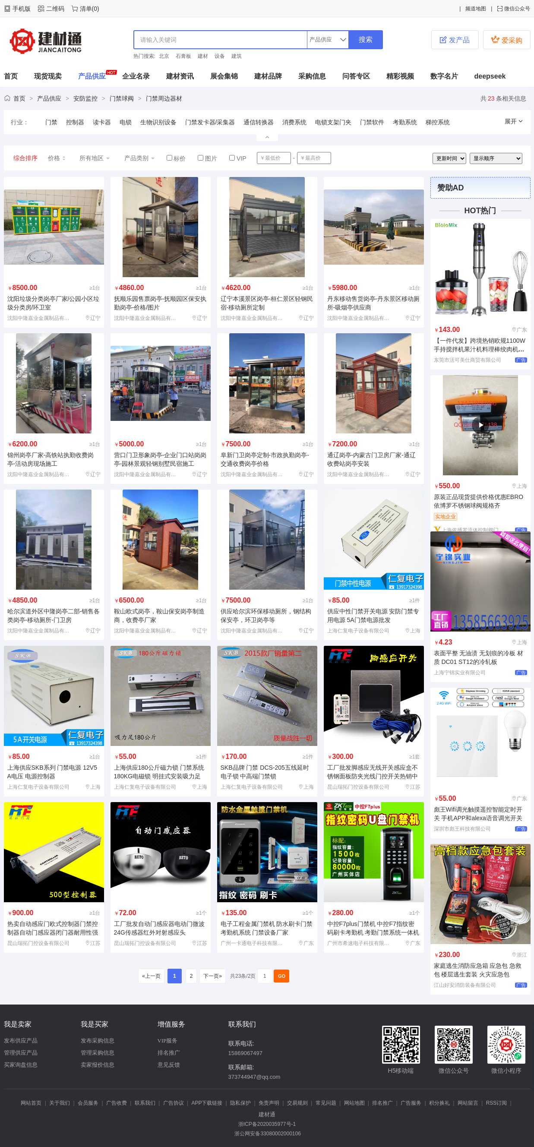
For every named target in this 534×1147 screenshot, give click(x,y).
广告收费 (116, 1103)
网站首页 (31, 1103)
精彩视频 (400, 76)
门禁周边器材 (164, 98)
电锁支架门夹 (333, 122)
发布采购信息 (97, 1040)
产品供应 (92, 76)
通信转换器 (258, 122)
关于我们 (59, 1103)
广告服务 (411, 1103)
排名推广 (169, 1052)
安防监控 (85, 98)
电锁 (126, 122)
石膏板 (183, 56)
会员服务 (88, 1103)
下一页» (212, 976)
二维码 (55, 8)
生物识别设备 (158, 122)
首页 (11, 76)
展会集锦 (224, 76)
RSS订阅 (496, 1103)
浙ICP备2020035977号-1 (267, 1124)
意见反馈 (169, 1065)
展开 (514, 121)
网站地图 (354, 1103)
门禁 (51, 122)
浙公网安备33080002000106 (267, 1134)
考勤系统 (405, 122)
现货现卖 (48, 76)
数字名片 (444, 76)
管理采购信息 (97, 1052)
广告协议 (173, 1103)
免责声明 (269, 1103)
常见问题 (326, 1103)
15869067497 (245, 1053)
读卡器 (102, 122)
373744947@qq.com (254, 1077)
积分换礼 (439, 1103)
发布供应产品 (21, 1040)
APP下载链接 (206, 1103)
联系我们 (145, 1103)
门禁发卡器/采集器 (210, 122)
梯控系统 (438, 122)
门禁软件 (372, 122)
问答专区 (356, 76)
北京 (164, 56)
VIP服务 (168, 1040)
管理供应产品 (21, 1052)
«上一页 (151, 976)
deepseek (490, 76)
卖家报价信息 (97, 1065)
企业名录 (136, 76)
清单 (86, 8)
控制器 (75, 122)
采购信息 (312, 76)
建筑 (236, 56)
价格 (57, 158)
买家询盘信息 (21, 1065)
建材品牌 (268, 76)
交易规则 (297, 1103)
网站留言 (468, 1103)
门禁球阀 (122, 98)
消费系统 (294, 122)
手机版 (22, 8)
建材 (203, 56)
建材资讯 (180, 76)
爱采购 (506, 39)
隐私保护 (240, 1103)
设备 (220, 56)
